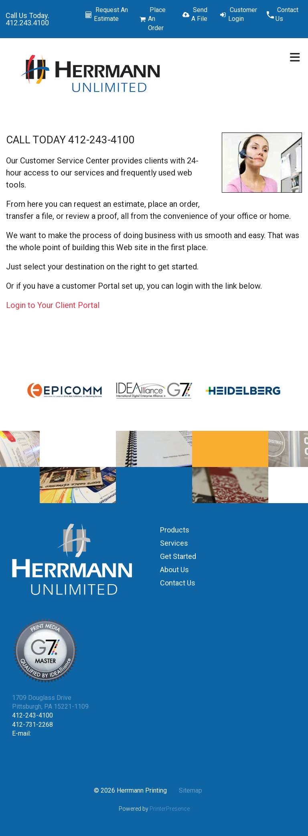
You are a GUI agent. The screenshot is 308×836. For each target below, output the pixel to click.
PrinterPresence (170, 808)
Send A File (199, 14)
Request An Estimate (111, 14)
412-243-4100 (32, 715)
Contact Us (287, 14)
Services (174, 543)
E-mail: (21, 733)
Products (174, 530)
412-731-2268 (32, 724)
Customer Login (242, 14)
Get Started (178, 556)
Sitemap (190, 790)
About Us (174, 569)
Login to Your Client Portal (52, 305)
